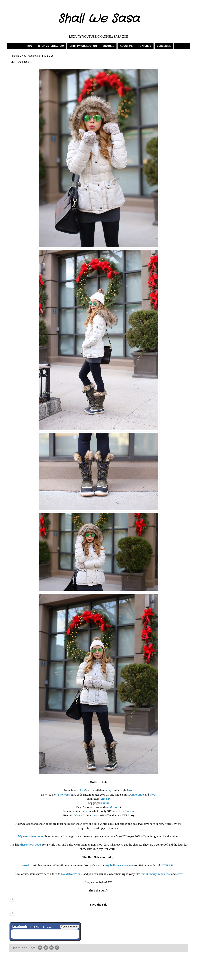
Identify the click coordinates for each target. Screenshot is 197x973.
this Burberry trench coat (156, 874)
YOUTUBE (108, 46)
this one (130, 811)
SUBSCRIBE (164, 46)
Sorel (82, 790)
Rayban (106, 798)
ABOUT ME (126, 46)
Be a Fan (69, 927)
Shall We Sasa (98, 19)
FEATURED (144, 46)
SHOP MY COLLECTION (83, 46)
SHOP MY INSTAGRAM (51, 46)
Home (29, 46)
